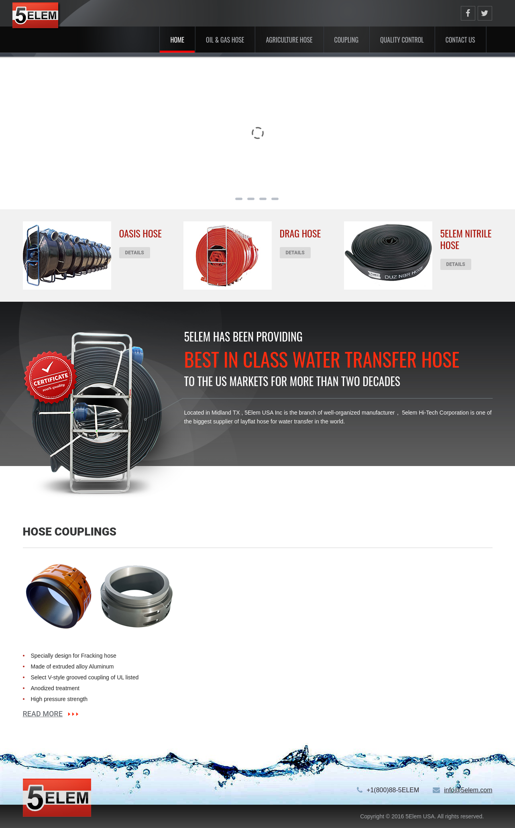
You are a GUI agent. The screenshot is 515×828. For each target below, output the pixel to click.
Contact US (460, 40)
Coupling (346, 40)
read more (43, 714)
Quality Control (402, 40)
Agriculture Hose (289, 40)
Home (177, 40)
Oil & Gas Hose (225, 40)
